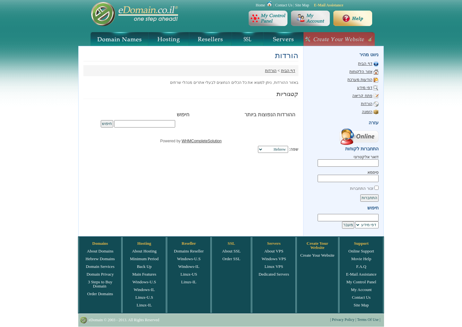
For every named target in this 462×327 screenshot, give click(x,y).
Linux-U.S (144, 297)
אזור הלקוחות (360, 71)
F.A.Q (361, 266)
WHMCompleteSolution (202, 141)
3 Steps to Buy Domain (100, 283)
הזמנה (367, 112)
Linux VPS (274, 266)
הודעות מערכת (359, 79)
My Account (361, 289)
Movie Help (361, 258)
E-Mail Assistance (328, 5)
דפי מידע (364, 87)
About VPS (273, 251)
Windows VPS (273, 258)
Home (260, 5)
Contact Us (284, 5)
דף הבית (288, 70)
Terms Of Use (368, 319)
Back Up (144, 266)
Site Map (302, 5)
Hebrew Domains (100, 258)
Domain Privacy (100, 274)
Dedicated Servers (274, 274)
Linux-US (188, 274)
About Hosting (144, 251)
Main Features (144, 274)
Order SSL (231, 258)
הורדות (271, 70)
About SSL (231, 251)
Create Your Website (317, 255)
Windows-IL (144, 289)
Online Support (361, 251)
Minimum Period (144, 258)
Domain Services (100, 266)
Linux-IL (144, 305)
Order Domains (100, 293)
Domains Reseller (189, 251)
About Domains (100, 251)
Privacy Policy (343, 319)
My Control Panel (361, 281)
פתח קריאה (362, 95)
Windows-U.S (144, 281)
